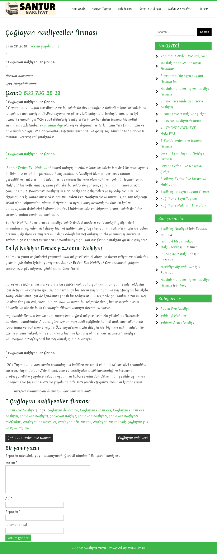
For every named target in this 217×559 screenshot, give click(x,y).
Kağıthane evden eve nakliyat (183, 56)
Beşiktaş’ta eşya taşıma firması (185, 191)
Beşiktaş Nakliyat (174, 228)
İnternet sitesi (16, 529)
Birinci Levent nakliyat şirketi (183, 114)
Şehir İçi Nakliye (173, 315)
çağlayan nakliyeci (92, 416)
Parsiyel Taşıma (101, 8)
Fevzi (184, 285)
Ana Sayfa (78, 8)
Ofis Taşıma (125, 8)
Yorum (11, 462)
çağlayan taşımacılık (109, 422)
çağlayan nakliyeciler (39, 422)
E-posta (12, 516)
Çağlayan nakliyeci (133, 437)
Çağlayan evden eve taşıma (29, 437)
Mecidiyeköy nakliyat (177, 266)
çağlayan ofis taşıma (74, 422)
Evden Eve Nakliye (19, 410)
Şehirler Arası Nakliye (177, 322)
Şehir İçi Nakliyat (150, 8)
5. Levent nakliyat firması (180, 121)
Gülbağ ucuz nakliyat (176, 254)
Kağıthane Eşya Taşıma (178, 198)
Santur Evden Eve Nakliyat (27, 167)
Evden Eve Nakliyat (180, 8)
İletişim (203, 8)
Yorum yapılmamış (44, 46)
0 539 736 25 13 (39, 93)
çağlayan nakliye (63, 416)
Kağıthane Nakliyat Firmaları (183, 205)
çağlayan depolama (62, 410)
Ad (8, 503)
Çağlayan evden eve (95, 410)
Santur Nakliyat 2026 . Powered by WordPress (108, 553)
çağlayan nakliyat (34, 416)
